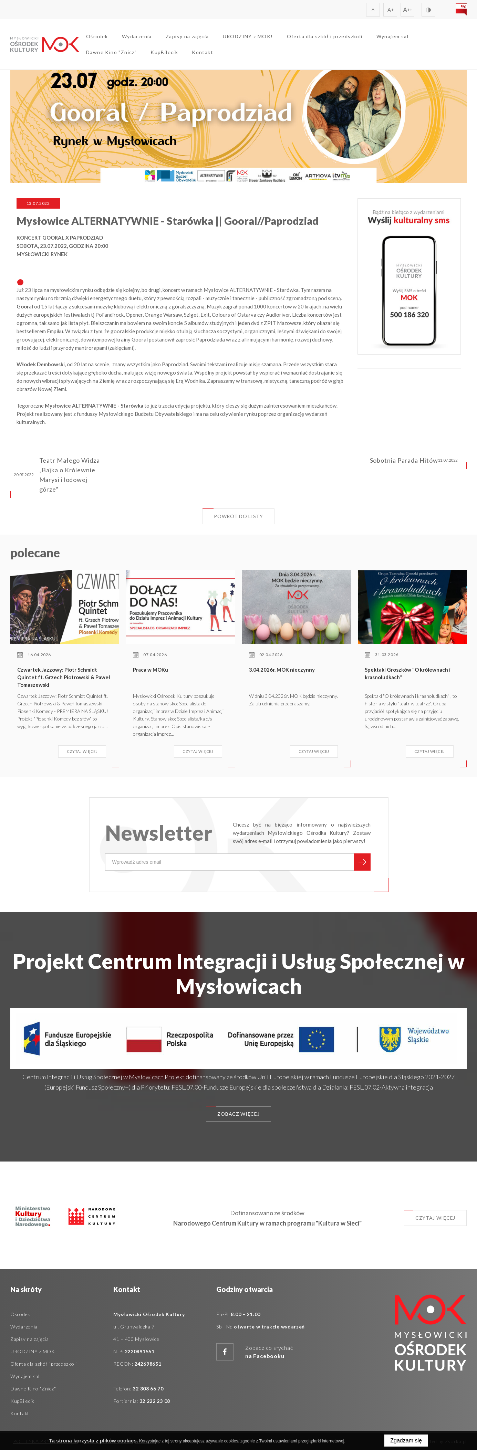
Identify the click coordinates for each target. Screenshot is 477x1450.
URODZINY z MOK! (248, 36)
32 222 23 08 (154, 1401)
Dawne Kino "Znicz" (111, 52)
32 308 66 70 (148, 1388)
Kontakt (202, 52)
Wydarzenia (137, 36)
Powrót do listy (233, 513)
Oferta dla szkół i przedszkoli (325, 36)
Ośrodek (97, 36)
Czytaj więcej (429, 1215)
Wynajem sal (392, 36)
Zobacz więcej (232, 1111)
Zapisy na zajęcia (187, 36)
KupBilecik (164, 52)
